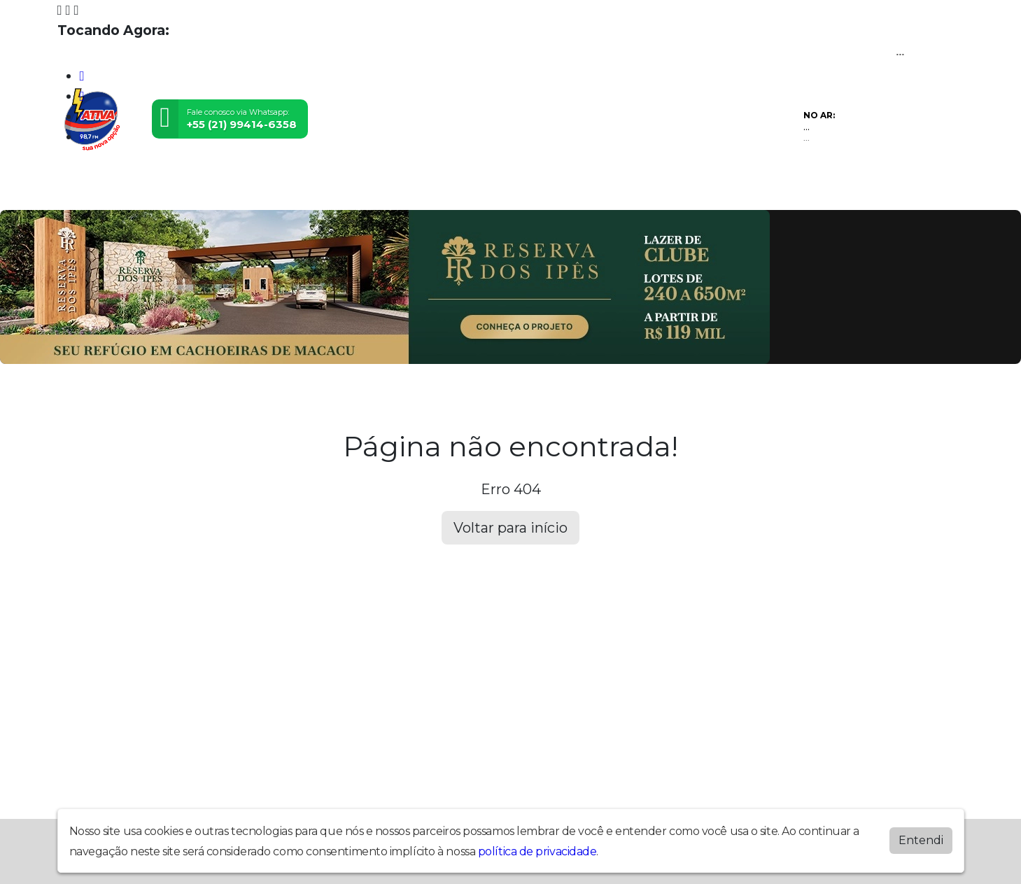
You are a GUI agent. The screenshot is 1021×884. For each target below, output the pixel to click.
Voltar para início (510, 527)
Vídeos (263, 188)
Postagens (510, 188)
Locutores (418, 188)
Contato (662, 188)
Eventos (335, 188)
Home (87, 188)
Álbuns (592, 188)
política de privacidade (537, 851)
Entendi (921, 840)
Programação (174, 188)
